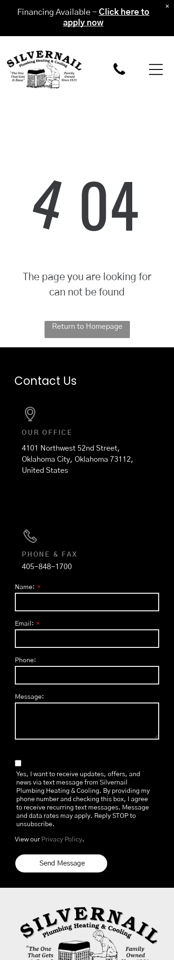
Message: (29, 697)
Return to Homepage (87, 326)
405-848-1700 (47, 567)
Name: (25, 587)
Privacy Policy (61, 839)
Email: (24, 624)
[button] (156, 69)
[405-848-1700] (119, 74)
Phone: (25, 660)
